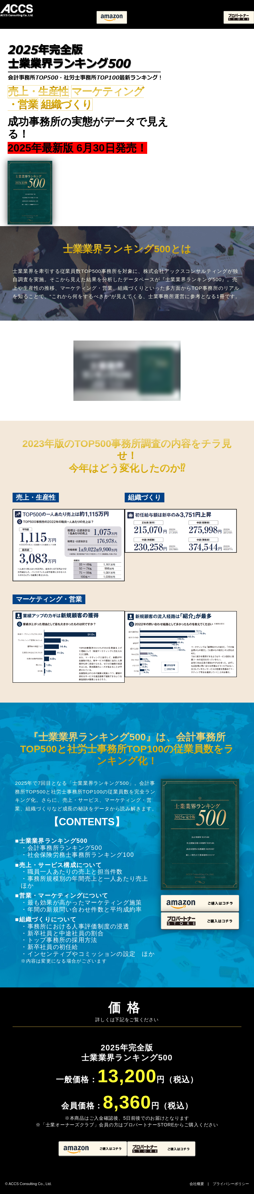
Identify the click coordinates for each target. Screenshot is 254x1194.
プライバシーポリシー (231, 1184)
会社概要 (197, 1184)
